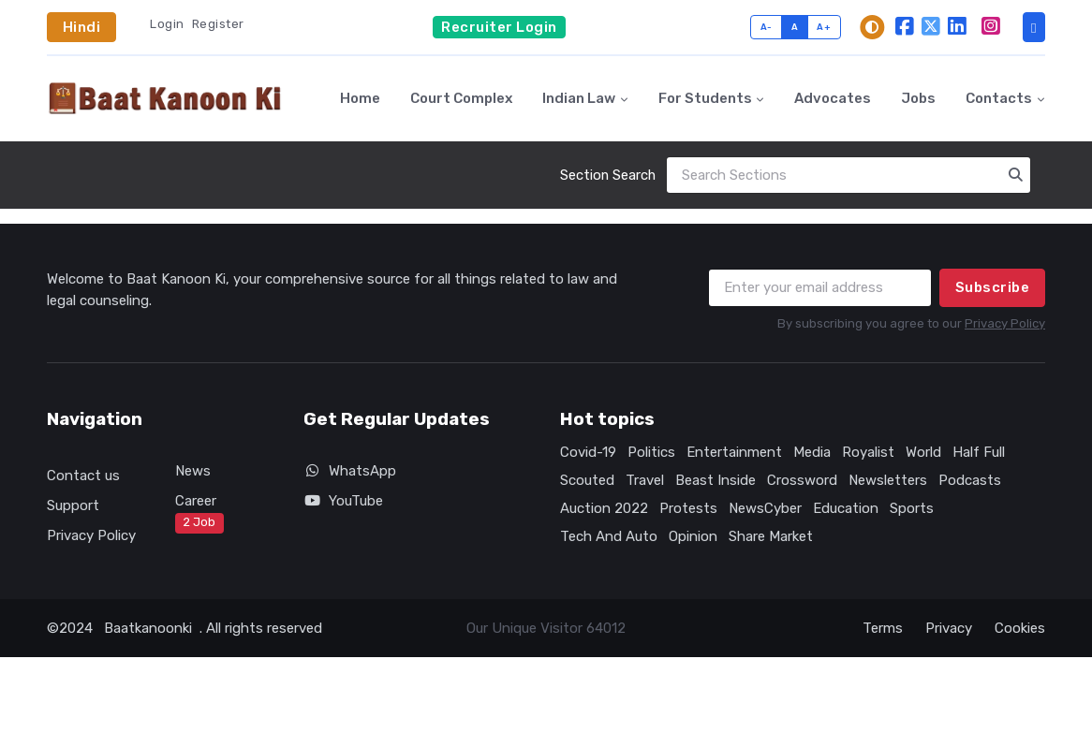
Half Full (978, 452)
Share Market (771, 536)
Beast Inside (715, 480)
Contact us (83, 475)
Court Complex (461, 98)
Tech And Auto (608, 536)
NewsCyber (765, 508)
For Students (705, 98)
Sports (912, 508)
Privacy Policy (1005, 323)
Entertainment (734, 452)
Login (167, 24)
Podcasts (969, 480)
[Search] (848, 175)
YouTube (343, 500)
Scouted (587, 480)
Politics (651, 452)
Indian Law (578, 98)
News (193, 470)
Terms (883, 628)
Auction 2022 (604, 508)
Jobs (918, 98)
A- (766, 27)
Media (812, 452)
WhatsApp (349, 470)
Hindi (82, 27)
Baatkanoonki (148, 628)
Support (73, 505)
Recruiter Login (499, 27)
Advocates (832, 98)
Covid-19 (588, 452)
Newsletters (888, 480)
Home (360, 98)
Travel (645, 480)
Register (218, 24)
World (923, 452)
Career (199, 513)
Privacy (948, 628)
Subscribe (992, 287)
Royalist (868, 452)
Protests (688, 508)
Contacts (999, 98)
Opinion (693, 536)
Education (845, 508)
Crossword (802, 480)
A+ (824, 27)
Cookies (1020, 628)
